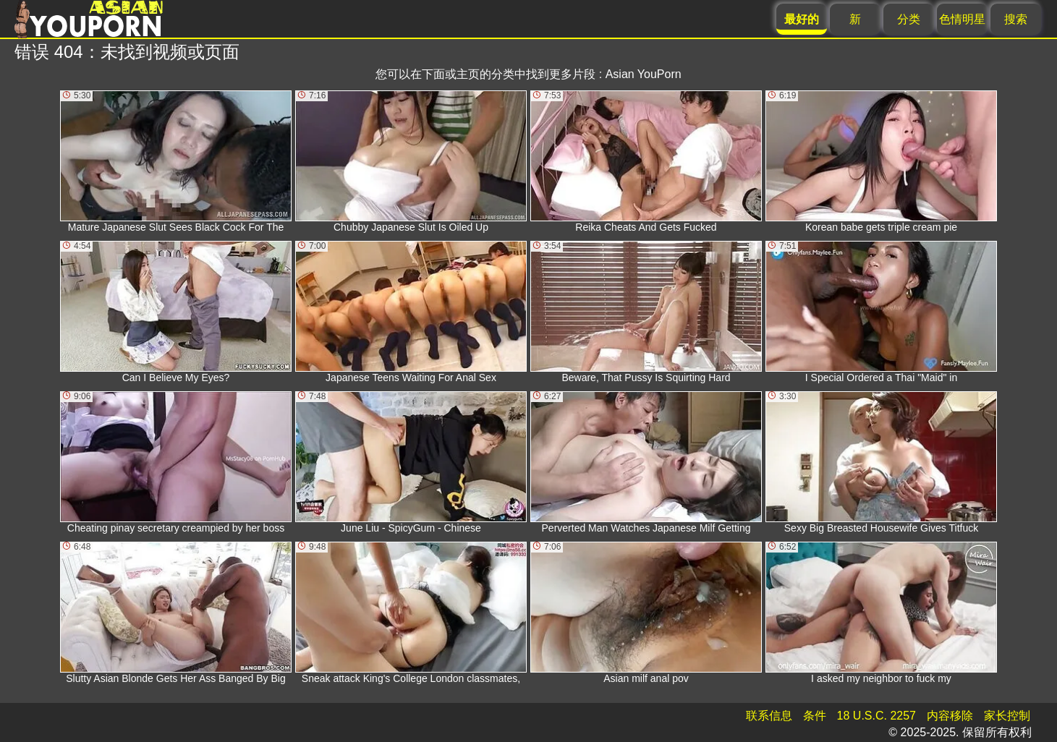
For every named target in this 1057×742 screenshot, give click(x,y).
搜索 (1015, 19)
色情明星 (962, 19)
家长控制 (1007, 715)
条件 (814, 715)
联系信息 (769, 715)
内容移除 (950, 715)
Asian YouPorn (644, 74)
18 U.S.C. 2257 (876, 715)
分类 (908, 19)
